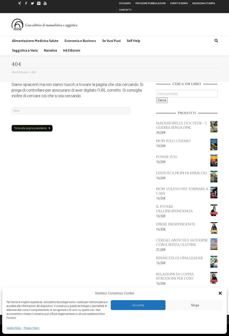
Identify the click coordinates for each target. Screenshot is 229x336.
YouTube (45, 3)
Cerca (162, 100)
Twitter (32, 3)
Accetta (138, 305)
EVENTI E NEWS (179, 3)
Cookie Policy (14, 327)
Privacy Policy (31, 327)
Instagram (38, 3)
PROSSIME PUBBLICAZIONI (151, 3)
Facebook (26, 3)
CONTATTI (125, 9)
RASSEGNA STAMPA (203, 3)
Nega (195, 305)
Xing (19, 3)
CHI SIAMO (125, 3)
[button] (220, 293)
